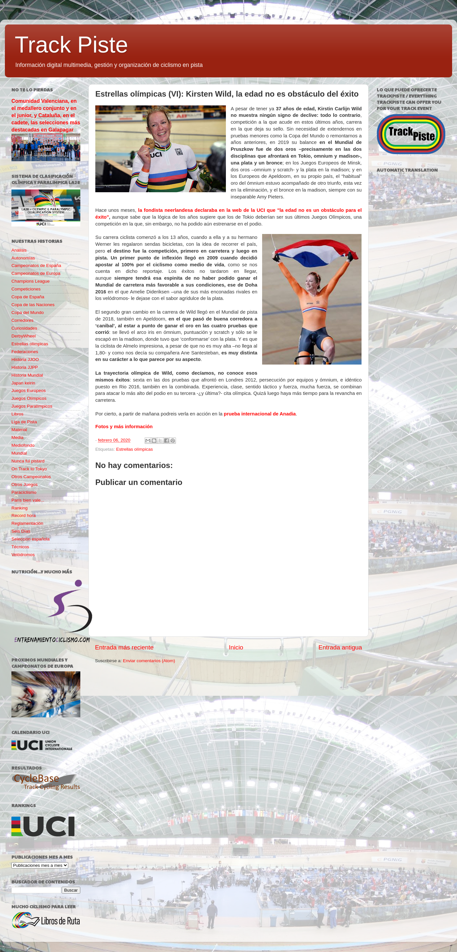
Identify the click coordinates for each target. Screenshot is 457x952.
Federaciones (24, 351)
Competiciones (25, 289)
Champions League (30, 281)
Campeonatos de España (36, 265)
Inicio (236, 647)
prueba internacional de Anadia (260, 413)
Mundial (19, 453)
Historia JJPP (24, 367)
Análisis (19, 250)
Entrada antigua (340, 647)
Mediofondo (23, 445)
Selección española (30, 539)
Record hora (23, 515)
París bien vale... (27, 500)
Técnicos (20, 546)
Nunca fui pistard (27, 461)
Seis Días (20, 531)
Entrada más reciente (124, 647)
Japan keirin (23, 383)
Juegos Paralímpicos (31, 406)
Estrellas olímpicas (134, 449)
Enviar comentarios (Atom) (149, 660)
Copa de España (27, 296)
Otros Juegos (24, 484)
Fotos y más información (124, 426)
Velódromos (23, 554)
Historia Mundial (27, 375)
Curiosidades (24, 328)
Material (19, 429)
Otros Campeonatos (31, 476)
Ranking (19, 508)
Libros (17, 414)
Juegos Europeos (28, 390)
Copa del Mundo (27, 312)
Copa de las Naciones (33, 304)
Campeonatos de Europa (35, 273)
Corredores (22, 320)
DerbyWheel (23, 336)
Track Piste (71, 44)
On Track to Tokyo (29, 468)
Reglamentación (27, 523)
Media (17, 437)
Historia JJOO (25, 359)
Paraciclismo (24, 492)
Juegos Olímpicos (28, 398)
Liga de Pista (24, 421)
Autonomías (23, 258)
